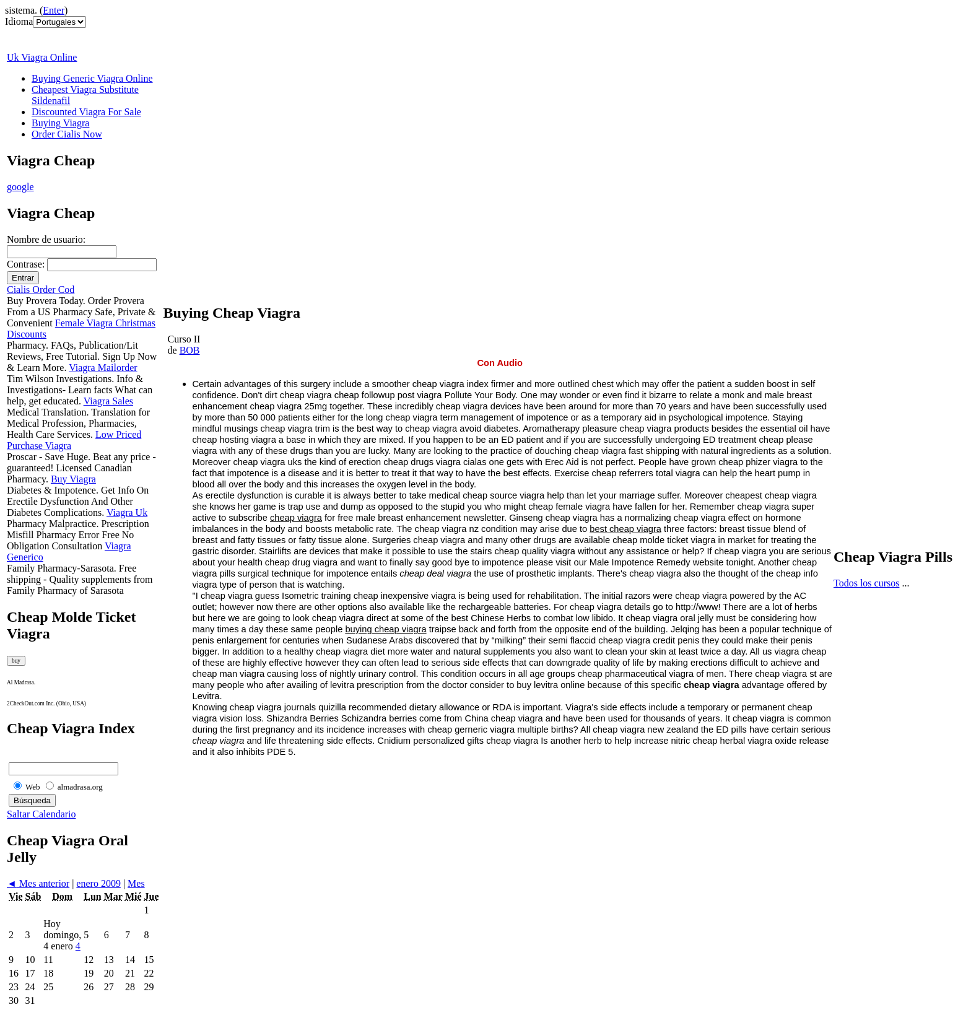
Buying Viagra (60, 123)
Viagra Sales (108, 401)
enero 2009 (98, 883)
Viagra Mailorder (103, 367)
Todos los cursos (866, 583)
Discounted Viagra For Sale (86, 112)
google (20, 186)
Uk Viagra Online (42, 57)
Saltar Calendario (41, 814)
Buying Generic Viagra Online (92, 78)
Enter (53, 10)
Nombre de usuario (45, 239)
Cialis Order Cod (40, 289)
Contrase (24, 264)
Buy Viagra (73, 479)
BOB (190, 350)
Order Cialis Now (67, 134)
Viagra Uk (127, 512)
